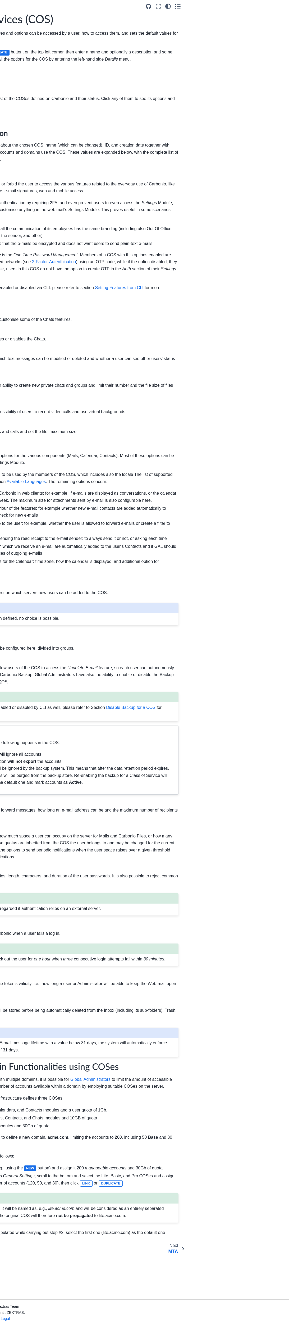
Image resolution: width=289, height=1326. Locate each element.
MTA (15, 159)
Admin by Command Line (24, 244)
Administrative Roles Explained (28, 229)
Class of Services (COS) (27, 147)
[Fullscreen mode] (260, 6)
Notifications (21, 209)
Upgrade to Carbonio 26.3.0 (24, 63)
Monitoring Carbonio (24, 255)
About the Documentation (20, 283)
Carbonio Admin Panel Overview (30, 115)
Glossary (14, 272)
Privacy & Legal (75, 1318)
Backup (17, 192)
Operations (20, 217)
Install (12, 89)
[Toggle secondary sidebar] (280, 6)
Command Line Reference (20, 298)
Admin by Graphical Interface (25, 101)
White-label (20, 127)
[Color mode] (270, 6)
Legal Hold (20, 201)
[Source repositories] (251, 6)
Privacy (17, 184)
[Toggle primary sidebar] (67, 6)
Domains (18, 136)
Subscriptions (22, 176)
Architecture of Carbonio (19, 78)
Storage (17, 167)
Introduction (17, 51)
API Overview (18, 264)
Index (11, 314)
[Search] (28, 38)
